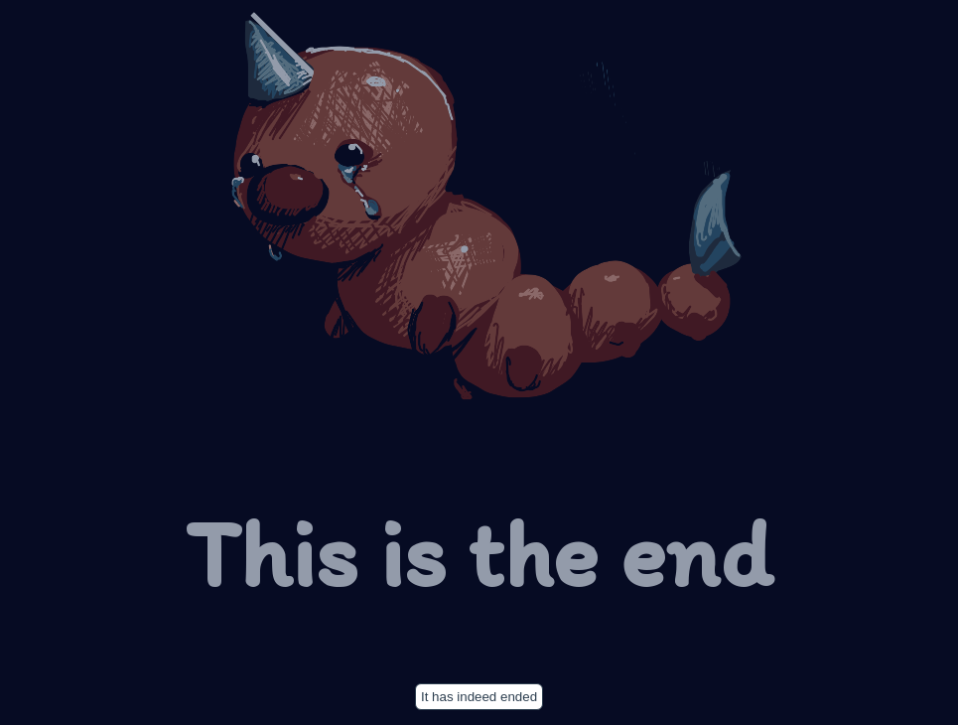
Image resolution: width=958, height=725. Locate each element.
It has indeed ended (479, 696)
